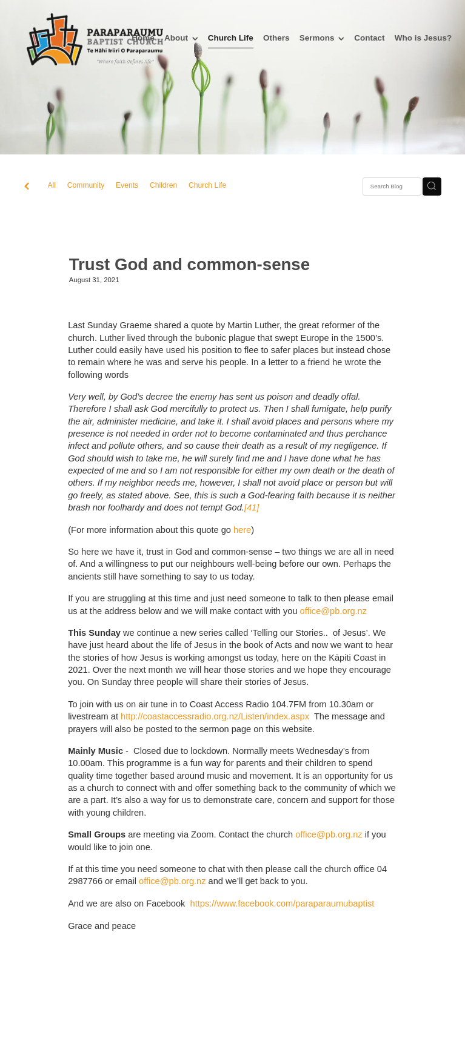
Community (86, 185)
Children (163, 185)
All (52, 185)
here (242, 530)
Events (127, 185)
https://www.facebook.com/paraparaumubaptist (282, 903)
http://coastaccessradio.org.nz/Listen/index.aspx (215, 716)
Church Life (207, 185)
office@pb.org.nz (333, 611)
